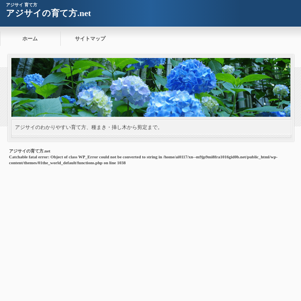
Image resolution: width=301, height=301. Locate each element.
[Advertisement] (150, 226)
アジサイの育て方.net (48, 13)
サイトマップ (90, 39)
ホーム (30, 39)
